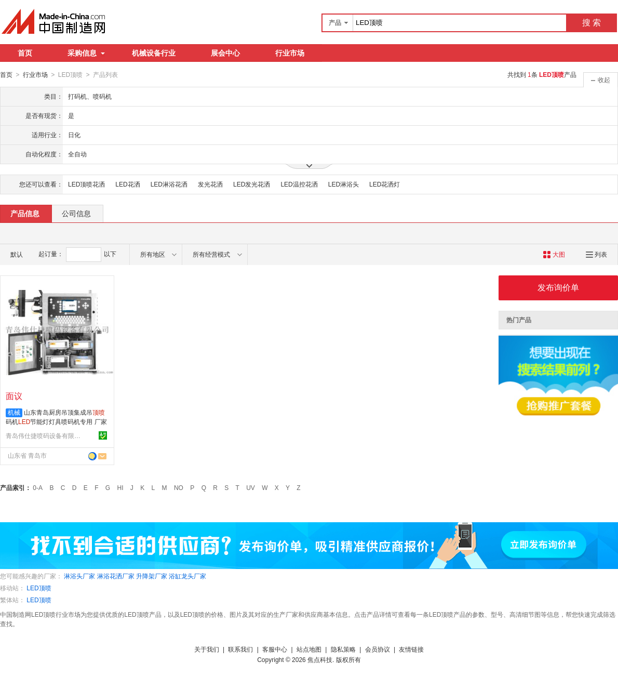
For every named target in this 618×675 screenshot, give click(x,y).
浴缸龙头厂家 (187, 575)
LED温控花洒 (298, 184)
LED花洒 (127, 184)
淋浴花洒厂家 (116, 575)
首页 (25, 53)
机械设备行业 (154, 53)
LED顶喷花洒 (86, 184)
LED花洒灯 (384, 184)
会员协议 (377, 649)
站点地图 (309, 649)
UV (250, 487)
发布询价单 (558, 287)
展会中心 (225, 53)
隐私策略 (343, 649)
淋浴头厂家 (79, 575)
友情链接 (411, 649)
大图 (554, 254)
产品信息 (24, 213)
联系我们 (240, 649)
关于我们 (206, 649)
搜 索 (591, 22)
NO (178, 487)
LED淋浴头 (343, 184)
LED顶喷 (38, 587)
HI (120, 487)
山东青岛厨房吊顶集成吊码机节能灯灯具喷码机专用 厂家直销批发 (56, 421)
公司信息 (76, 213)
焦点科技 (319, 659)
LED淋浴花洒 (169, 184)
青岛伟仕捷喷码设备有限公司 (45, 435)
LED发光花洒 (251, 184)
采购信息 (86, 53)
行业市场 (289, 53)
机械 (14, 412)
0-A (38, 487)
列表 (596, 254)
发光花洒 (210, 184)
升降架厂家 (151, 575)
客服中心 (274, 649)
